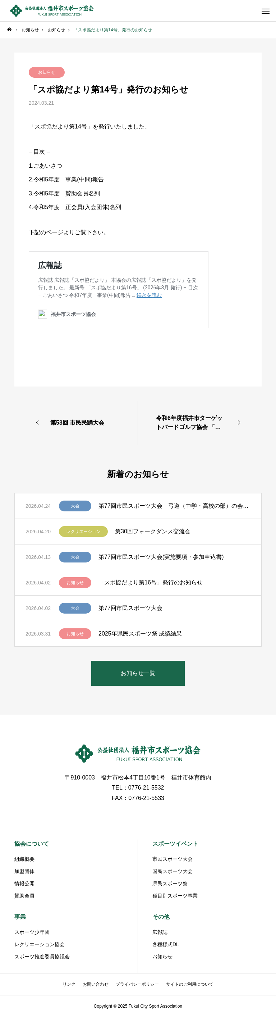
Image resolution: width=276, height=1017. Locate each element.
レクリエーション (83, 531)
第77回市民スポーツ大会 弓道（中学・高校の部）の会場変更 (174, 506)
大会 (75, 505)
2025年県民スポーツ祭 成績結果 (140, 633)
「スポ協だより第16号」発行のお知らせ (150, 582)
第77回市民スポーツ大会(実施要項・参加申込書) (161, 557)
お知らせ (46, 72)
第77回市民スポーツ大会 (130, 608)
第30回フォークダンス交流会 (152, 531)
